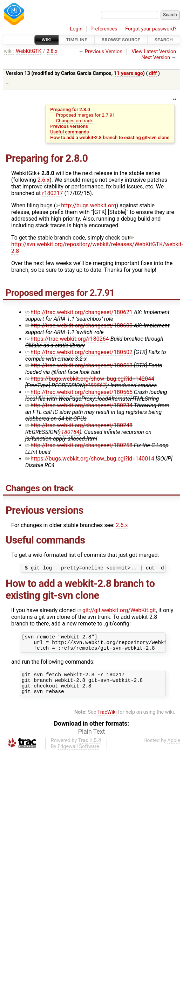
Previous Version (103, 52)
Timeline (76, 39)
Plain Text (91, 739)
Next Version (155, 58)
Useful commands (69, 131)
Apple (173, 749)
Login (76, 29)
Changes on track (74, 120)
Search (164, 39)
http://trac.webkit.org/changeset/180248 (79, 425)
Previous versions (69, 126)
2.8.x (52, 51)
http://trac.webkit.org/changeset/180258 (79, 445)
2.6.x (43, 180)
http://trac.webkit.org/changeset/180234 (79, 405)
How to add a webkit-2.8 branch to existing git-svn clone (109, 137)
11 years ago (128, 73)
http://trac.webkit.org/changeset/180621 (79, 312)
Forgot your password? (150, 29)
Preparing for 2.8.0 (70, 109)
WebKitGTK (28, 51)
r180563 (96, 385)
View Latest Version (153, 52)
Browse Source (121, 39)
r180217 (52, 193)
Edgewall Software (78, 755)
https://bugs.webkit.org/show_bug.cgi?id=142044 (89, 378)
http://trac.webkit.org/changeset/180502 (79, 352)
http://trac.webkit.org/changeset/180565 (79, 392)
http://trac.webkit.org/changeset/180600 (79, 325)
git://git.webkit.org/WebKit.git (116, 611)
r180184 (69, 432)
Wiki (47, 39)
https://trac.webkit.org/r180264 (67, 339)
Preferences (103, 29)
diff (153, 73)
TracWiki (107, 721)
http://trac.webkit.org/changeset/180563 (79, 365)
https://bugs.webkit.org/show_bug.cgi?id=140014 (89, 458)
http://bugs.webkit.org (86, 205)
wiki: (9, 51)
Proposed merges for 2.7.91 (85, 115)
